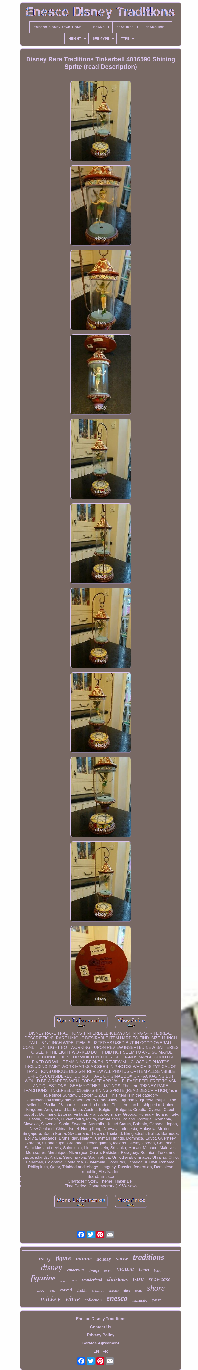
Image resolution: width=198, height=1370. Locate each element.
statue (63, 1281)
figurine (43, 1278)
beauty (44, 1259)
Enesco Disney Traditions (100, 1319)
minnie (84, 1259)
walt (74, 1280)
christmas (117, 1279)
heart (144, 1269)
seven (108, 1270)
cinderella (75, 1270)
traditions (148, 1257)
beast (157, 1270)
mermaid (139, 1300)
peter (156, 1300)
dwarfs (94, 1270)
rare (138, 1278)
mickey (51, 1298)
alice (126, 1290)
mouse (125, 1268)
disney (51, 1267)
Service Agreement (100, 1343)
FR (105, 1351)
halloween (98, 1291)
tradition (41, 1291)
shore (156, 1288)
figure (63, 1258)
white (72, 1298)
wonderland (92, 1280)
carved (66, 1289)
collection (93, 1300)
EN (96, 1351)
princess (114, 1290)
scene (138, 1290)
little (52, 1290)
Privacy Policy (100, 1335)
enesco (117, 1298)
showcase (160, 1279)
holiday (103, 1259)
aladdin (82, 1290)
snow (122, 1258)
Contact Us (101, 1327)
